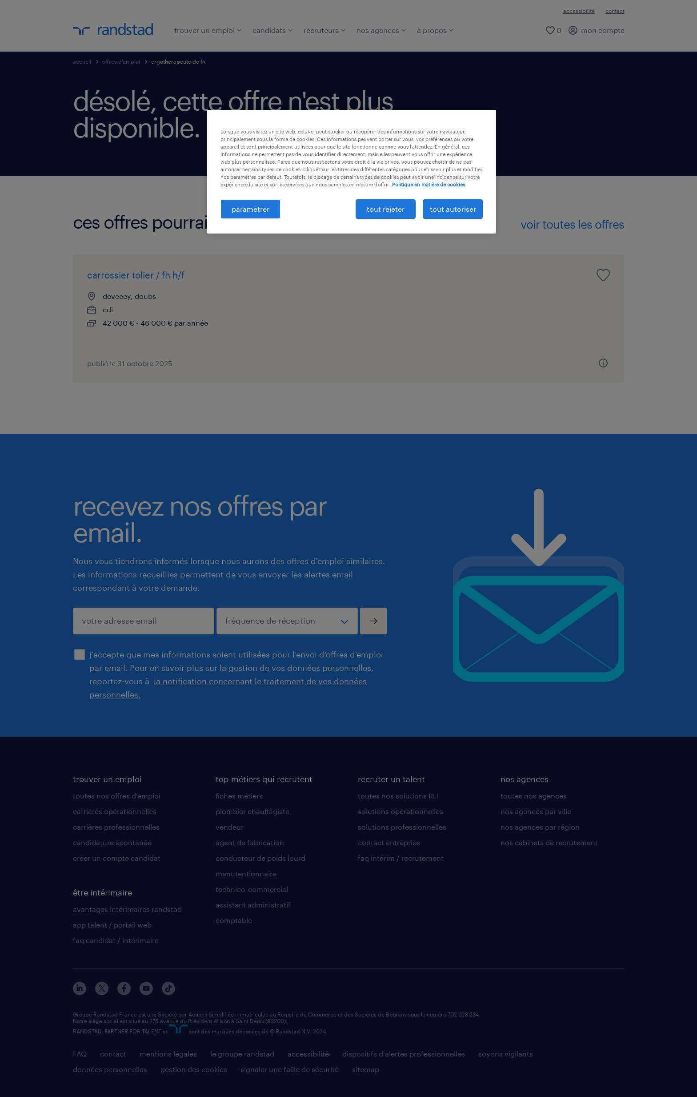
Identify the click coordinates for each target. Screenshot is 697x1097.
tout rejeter (386, 209)
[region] (351, 172)
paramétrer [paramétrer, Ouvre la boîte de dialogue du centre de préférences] (250, 209)
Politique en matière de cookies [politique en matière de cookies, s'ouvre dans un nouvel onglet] (428, 184)
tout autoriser (453, 209)
